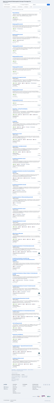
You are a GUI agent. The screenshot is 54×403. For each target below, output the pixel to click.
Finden (48, 4)
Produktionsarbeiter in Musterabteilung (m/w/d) (23, 197)
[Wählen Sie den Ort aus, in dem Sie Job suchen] (28, 5)
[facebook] (44, 384)
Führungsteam (14, 388)
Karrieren (14, 390)
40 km (34, 4)
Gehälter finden (34, 388)
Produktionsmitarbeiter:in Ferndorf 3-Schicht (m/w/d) (24, 285)
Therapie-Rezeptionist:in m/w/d (19, 221)
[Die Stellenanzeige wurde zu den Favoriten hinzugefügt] (40, 13)
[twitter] (47, 384)
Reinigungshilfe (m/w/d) (18, 24)
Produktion (15, 121)
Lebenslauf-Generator (35, 389)
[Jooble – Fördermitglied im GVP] (48, 396)
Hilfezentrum (14, 391)
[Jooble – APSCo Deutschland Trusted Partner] (38, 396)
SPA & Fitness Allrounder (18, 233)
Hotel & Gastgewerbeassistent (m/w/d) (21, 298)
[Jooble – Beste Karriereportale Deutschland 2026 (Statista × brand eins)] (44, 396)
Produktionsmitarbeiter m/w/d (19, 158)
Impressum (11, 401)
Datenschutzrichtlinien (13, 400)
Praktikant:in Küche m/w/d (18, 358)
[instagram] (45, 384)
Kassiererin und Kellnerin (18, 334)
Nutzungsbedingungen (6, 400)
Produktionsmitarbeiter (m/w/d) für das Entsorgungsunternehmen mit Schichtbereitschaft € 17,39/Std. (24, 259)
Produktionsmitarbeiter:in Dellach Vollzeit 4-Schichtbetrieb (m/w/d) (25, 274)
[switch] (40, 9)
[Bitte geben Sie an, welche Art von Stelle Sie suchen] (11, 5)
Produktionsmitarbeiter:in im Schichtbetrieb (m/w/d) (24, 310)
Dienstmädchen (16, 12)
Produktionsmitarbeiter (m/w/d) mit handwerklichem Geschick (24, 171)
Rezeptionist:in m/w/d (17, 133)
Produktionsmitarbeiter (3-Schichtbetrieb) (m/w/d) (23, 245)
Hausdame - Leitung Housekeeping (20, 108)
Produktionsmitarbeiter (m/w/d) (19, 184)
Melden (39, 20)
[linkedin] (49, 384)
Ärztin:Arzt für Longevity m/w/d (19, 77)
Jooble (49, 400)
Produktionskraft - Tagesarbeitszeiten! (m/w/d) (22, 345)
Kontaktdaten (14, 389)
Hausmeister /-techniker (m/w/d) (19, 146)
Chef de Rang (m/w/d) (17, 323)
